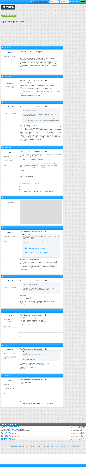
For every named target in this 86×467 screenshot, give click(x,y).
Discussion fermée (8, 15)
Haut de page (79, 461)
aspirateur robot (62, 446)
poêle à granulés (70, 446)
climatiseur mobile (55, 446)
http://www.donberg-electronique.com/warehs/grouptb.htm (35, 159)
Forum (6, 12)
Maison (15, 446)
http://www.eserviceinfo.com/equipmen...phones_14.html (34, 321)
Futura (45, 461)
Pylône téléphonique (6, 438)
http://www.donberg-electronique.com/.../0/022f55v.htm (34, 168)
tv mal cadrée (31, 419)
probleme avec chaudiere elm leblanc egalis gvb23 (46, 419)
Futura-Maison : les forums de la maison (18, 12)
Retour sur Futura (43, 1)
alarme (76, 446)
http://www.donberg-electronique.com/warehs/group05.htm (35, 172)
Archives (49, 461)
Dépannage (31, 12)
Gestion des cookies (59, 461)
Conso (53, 461)
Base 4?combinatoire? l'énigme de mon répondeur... (13, 429)
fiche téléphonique (5, 435)
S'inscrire (34, 1)
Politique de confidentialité (70, 461)
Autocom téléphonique (6, 432)
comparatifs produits (33, 446)
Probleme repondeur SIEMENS (11, 426)
